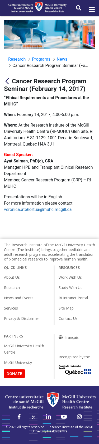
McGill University (18, 362)
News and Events (19, 297)
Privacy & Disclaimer (21, 318)
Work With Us (70, 277)
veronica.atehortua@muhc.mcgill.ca (38, 209)
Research (12, 287)
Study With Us (70, 287)
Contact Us (68, 318)
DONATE (14, 373)
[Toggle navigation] (91, 9)
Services (11, 308)
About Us (12, 277)
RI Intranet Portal (73, 297)
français (72, 337)
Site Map (66, 308)
